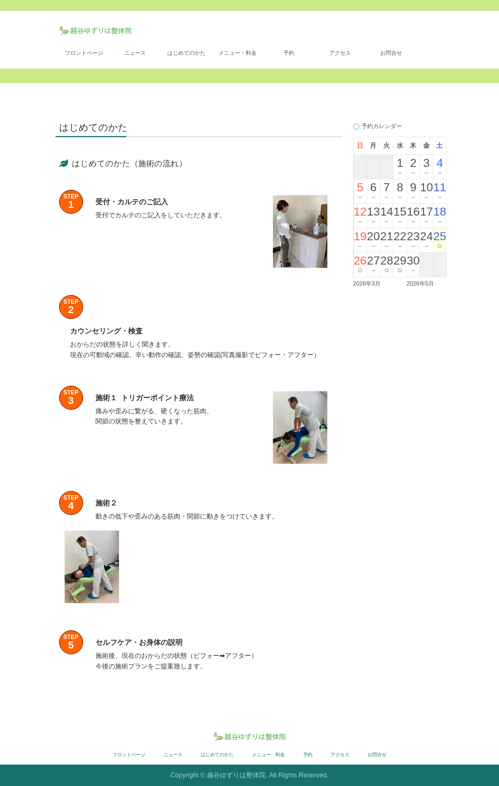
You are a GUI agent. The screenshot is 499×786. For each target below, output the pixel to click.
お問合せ (391, 53)
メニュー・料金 (237, 53)
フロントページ (84, 53)
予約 (288, 53)
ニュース (135, 53)
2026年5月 (420, 284)
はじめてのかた (186, 53)
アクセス (340, 53)
